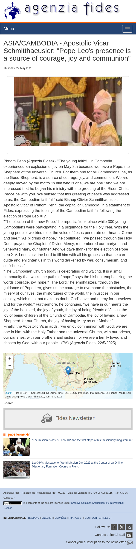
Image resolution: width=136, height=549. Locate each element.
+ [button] (9, 358)
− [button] (9, 365)
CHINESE (104, 517)
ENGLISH (46, 517)
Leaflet (8, 392)
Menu (9, 28)
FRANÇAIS (74, 517)
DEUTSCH (91, 517)
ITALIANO (33, 517)
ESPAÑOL (61, 517)
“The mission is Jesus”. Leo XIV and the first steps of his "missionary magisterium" (82, 440)
